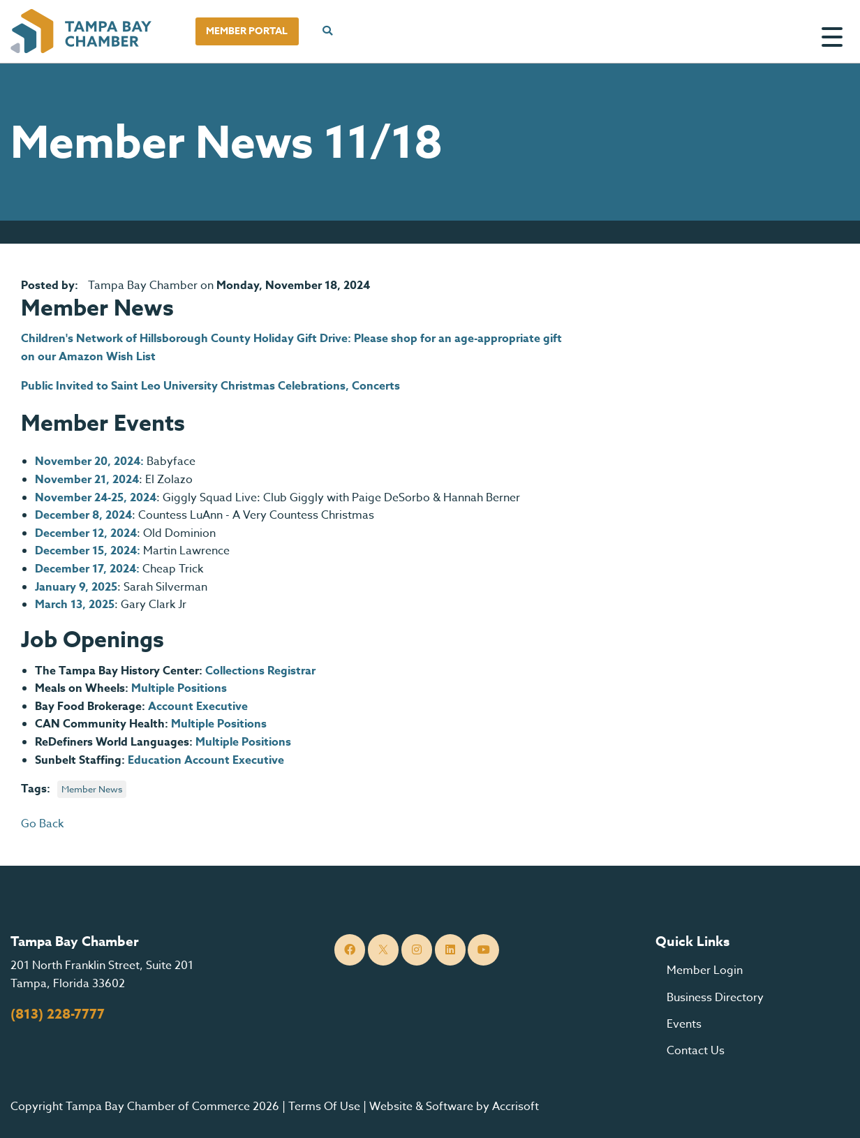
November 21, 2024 (87, 479)
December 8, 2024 (83, 515)
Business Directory (715, 997)
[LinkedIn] (450, 950)
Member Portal (247, 31)
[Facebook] (350, 950)
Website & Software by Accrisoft (454, 1106)
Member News (91, 789)
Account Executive (198, 706)
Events (684, 1024)
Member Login (705, 970)
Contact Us (696, 1050)
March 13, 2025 (74, 604)
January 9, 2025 (76, 587)
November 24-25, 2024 (95, 497)
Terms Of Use (324, 1106)
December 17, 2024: (87, 569)
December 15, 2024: (87, 550)
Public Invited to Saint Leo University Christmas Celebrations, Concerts (210, 386)
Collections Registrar (261, 671)
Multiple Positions (179, 688)
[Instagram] (417, 950)
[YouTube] (483, 950)
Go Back (42, 823)
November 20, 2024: (89, 461)
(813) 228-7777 (57, 1014)
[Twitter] (383, 950)
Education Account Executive (206, 760)
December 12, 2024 (86, 533)
